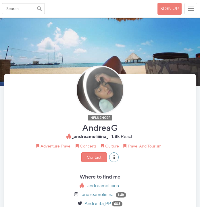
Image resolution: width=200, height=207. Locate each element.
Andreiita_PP (97, 203)
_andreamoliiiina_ (103, 185)
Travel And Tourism (144, 145)
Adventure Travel (56, 145)
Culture (112, 145)
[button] (114, 157)
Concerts (88, 145)
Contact (94, 157)
